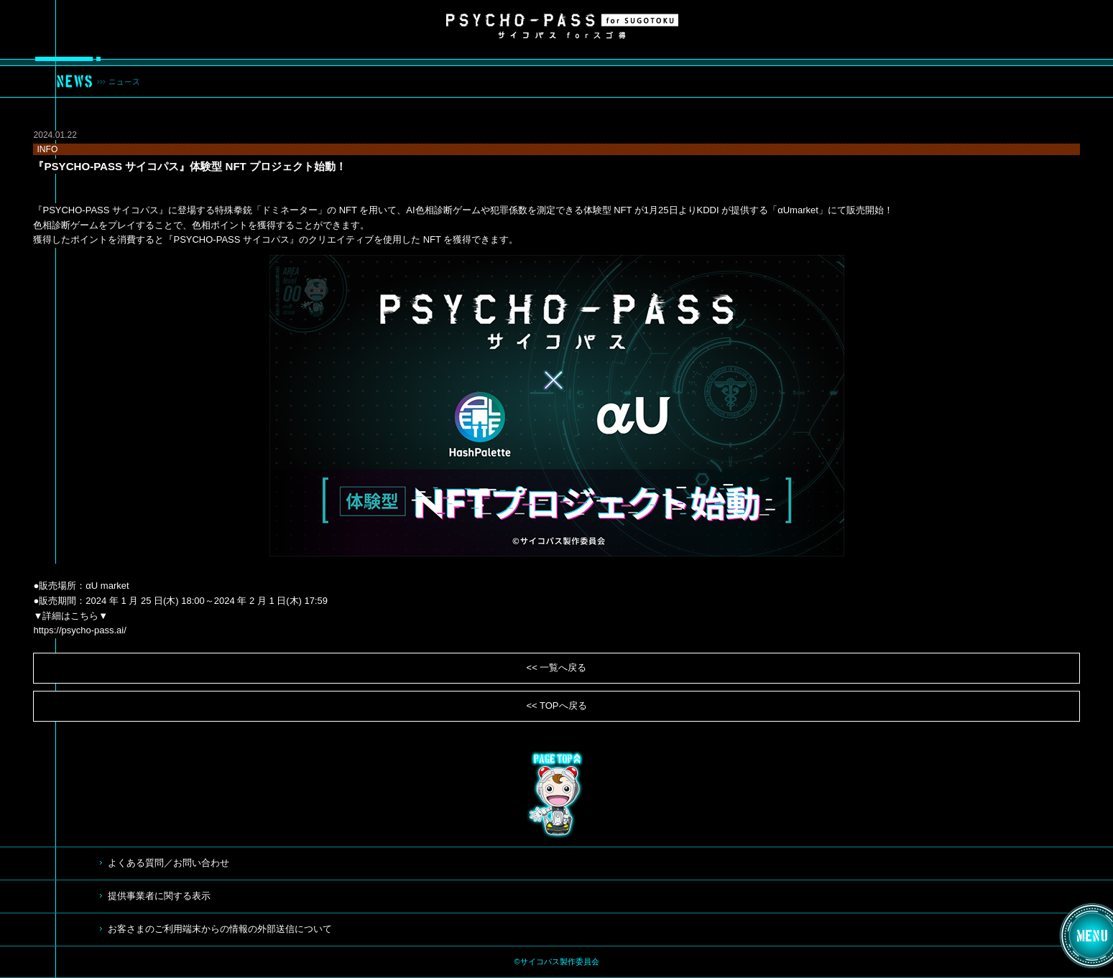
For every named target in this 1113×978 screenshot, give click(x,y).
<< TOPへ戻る (556, 705)
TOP (557, 794)
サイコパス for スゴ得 (562, 26)
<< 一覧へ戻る (557, 667)
